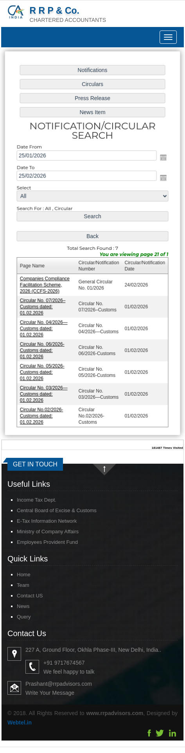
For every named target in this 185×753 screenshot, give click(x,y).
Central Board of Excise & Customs (48, 510)
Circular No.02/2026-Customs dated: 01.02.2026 (43, 412)
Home (15, 574)
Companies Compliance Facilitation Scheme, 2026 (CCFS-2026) (46, 284)
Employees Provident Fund (38, 542)
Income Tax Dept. (27, 500)
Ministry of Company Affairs (39, 531)
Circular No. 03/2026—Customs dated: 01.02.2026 (45, 391)
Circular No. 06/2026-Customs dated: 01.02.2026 (43, 348)
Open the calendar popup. (162, 159)
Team (14, 585)
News (14, 606)
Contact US (21, 596)
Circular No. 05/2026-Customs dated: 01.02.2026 (43, 369)
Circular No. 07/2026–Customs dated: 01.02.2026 (44, 305)
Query (15, 617)
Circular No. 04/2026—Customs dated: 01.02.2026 (45, 327)
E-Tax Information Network (38, 521)
